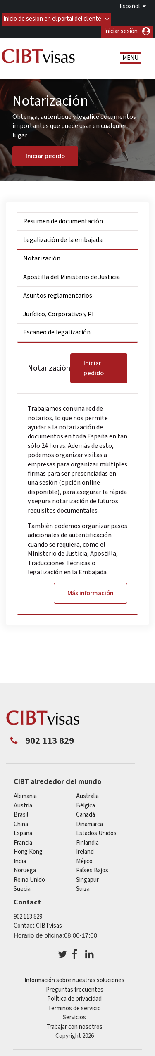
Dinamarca (89, 823)
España (23, 832)
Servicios (74, 1016)
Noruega (25, 869)
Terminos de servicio (74, 1007)
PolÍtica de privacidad (74, 998)
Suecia (22, 888)
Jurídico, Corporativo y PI (58, 313)
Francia (23, 842)
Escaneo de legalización (57, 331)
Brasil (21, 814)
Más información (90, 592)
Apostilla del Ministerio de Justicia (71, 276)
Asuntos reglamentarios (57, 294)
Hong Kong (28, 851)
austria (23, 804)
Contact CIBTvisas (38, 925)
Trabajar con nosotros (74, 1026)
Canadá (85, 814)
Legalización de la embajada (63, 239)
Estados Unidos (96, 832)
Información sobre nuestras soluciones (74, 979)
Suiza (83, 888)
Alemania (25, 795)
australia (87, 795)
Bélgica (85, 804)
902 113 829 (28, 916)
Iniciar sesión (121, 30)
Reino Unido (29, 879)
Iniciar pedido (45, 155)
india (20, 860)
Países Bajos (92, 869)
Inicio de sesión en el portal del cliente (53, 18)
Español (129, 6)
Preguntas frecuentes (74, 989)
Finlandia (87, 842)
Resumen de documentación (63, 220)
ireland (85, 851)
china (21, 823)
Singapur (87, 879)
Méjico (84, 860)
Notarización (41, 257)
